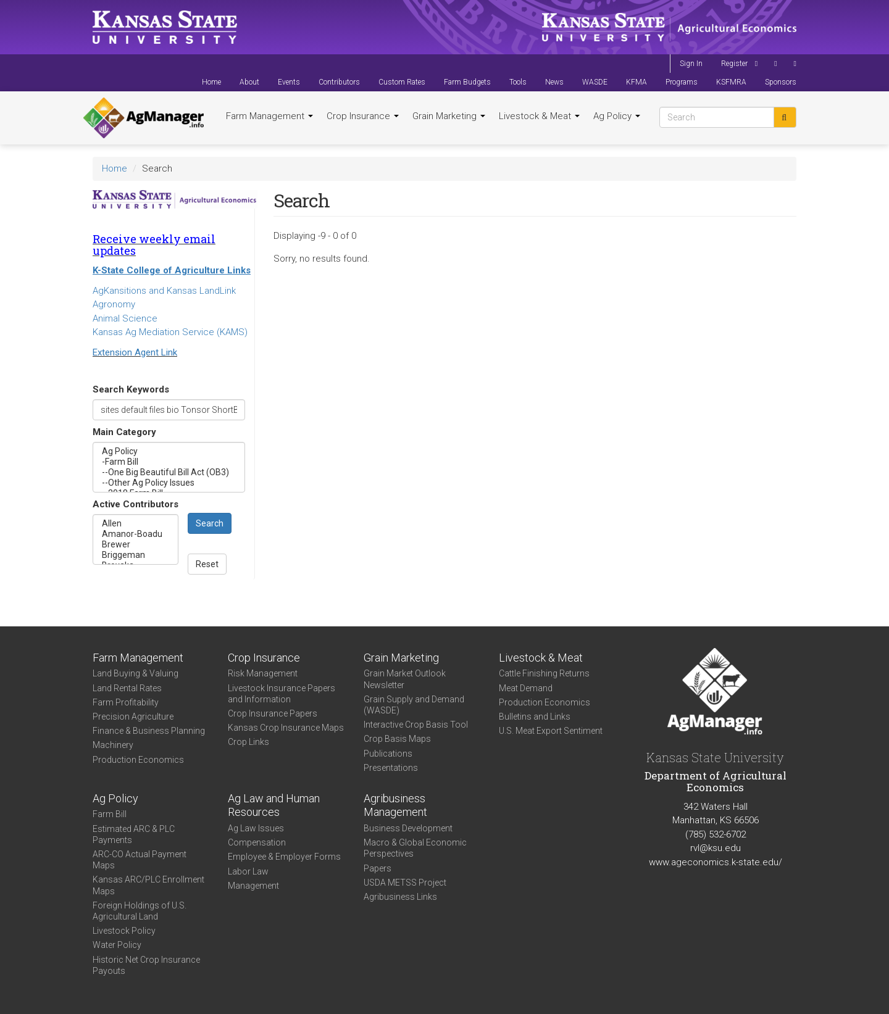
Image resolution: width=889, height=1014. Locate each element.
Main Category (124, 432)
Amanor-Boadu (135, 534)
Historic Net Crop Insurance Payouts (146, 965)
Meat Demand (526, 688)
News (554, 82)
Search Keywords (131, 389)
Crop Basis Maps (397, 739)
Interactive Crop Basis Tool (416, 724)
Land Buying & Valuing (135, 673)
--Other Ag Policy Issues (169, 483)
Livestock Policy (124, 931)
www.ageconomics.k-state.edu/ (715, 862)
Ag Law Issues (256, 828)
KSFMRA (731, 82)
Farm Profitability (126, 702)
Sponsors (780, 82)
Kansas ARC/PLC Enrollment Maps (148, 885)
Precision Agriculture (133, 716)
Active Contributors (135, 504)
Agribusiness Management (395, 805)
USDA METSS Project (405, 882)
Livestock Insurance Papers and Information (281, 693)
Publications (388, 753)
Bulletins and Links (534, 716)
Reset (207, 564)
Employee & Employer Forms (284, 857)
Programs (682, 82)
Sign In (691, 63)
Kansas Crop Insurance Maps (286, 728)
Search (209, 523)
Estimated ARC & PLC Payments (134, 834)
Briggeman (135, 555)
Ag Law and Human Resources (274, 805)
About (249, 82)
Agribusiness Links (400, 897)
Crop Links (248, 742)
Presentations (391, 768)
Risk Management (263, 673)
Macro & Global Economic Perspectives (415, 847)
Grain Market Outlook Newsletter (405, 678)
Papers (377, 868)
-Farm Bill (169, 462)
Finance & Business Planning (149, 731)
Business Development (408, 828)
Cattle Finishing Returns (544, 673)
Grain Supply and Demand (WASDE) (414, 704)
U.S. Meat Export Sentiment (551, 731)
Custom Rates (401, 82)
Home (211, 82)
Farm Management (269, 116)
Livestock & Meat (539, 116)
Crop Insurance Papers (272, 713)
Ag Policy (616, 116)
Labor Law (248, 871)
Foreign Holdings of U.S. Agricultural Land (139, 910)
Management (253, 886)
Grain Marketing (448, 116)
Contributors (339, 82)
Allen (135, 523)
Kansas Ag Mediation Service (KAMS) (170, 332)
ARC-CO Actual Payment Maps (139, 859)
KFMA (636, 82)
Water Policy (117, 945)
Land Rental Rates (127, 688)
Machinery (113, 745)
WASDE (594, 82)
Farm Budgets (467, 82)
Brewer (135, 544)
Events (289, 82)
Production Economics (138, 760)
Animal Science (125, 318)
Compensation (257, 842)
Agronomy (114, 304)
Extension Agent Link (135, 352)
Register (734, 63)
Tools (518, 82)
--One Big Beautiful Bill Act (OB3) (169, 472)
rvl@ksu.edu (715, 848)
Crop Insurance (363, 116)
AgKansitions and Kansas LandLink (164, 290)
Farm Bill (110, 814)
